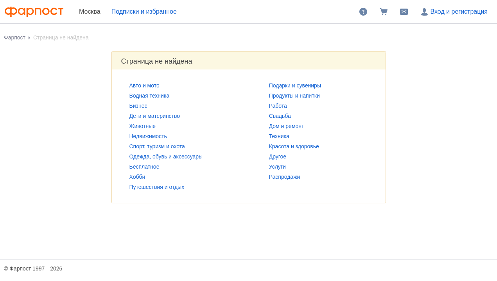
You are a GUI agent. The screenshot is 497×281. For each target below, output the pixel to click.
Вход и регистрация (454, 11)
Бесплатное (144, 167)
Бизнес (138, 106)
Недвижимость (148, 136)
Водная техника (149, 95)
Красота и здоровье (294, 146)
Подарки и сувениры (295, 85)
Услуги (277, 167)
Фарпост (14, 37)
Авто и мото (144, 85)
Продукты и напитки (294, 95)
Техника (279, 136)
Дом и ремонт (286, 126)
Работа (278, 106)
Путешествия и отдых (157, 187)
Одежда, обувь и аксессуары (166, 156)
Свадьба (280, 116)
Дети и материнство (154, 116)
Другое (277, 156)
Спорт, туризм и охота (157, 146)
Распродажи (284, 177)
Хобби (137, 177)
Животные (142, 126)
